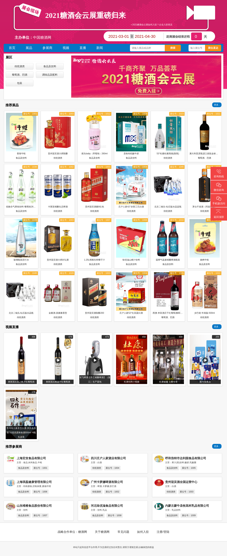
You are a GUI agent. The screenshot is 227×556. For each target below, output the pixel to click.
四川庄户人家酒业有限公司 (108, 458)
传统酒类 (19, 66)
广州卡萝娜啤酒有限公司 (107, 482)
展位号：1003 (186, 491)
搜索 (172, 47)
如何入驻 (143, 531)
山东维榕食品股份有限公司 (34, 505)
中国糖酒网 (42, 37)
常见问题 (123, 531)
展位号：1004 (112, 468)
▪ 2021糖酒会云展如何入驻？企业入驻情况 (151, 25)
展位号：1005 (189, 468)
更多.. (217, 105)
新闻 (99, 48)
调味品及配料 (49, 74)
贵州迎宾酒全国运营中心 (181, 482)
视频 (66, 48)
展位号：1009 (189, 515)
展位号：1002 (112, 491)
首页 (12, 48)
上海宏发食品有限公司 (31, 458)
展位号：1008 (115, 515)
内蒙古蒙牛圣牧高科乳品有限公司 (187, 505)
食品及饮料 (49, 66)
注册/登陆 (163, 531)
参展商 (47, 48)
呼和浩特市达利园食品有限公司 (185, 458)
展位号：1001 (40, 468)
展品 (29, 48)
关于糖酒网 (102, 531)
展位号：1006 (40, 491)
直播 (204, 12)
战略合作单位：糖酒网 (72, 531)
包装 (19, 83)
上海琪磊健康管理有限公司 (34, 482)
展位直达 (213, 47)
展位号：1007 (40, 515)
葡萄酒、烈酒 (19, 74)
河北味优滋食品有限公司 (107, 505)
